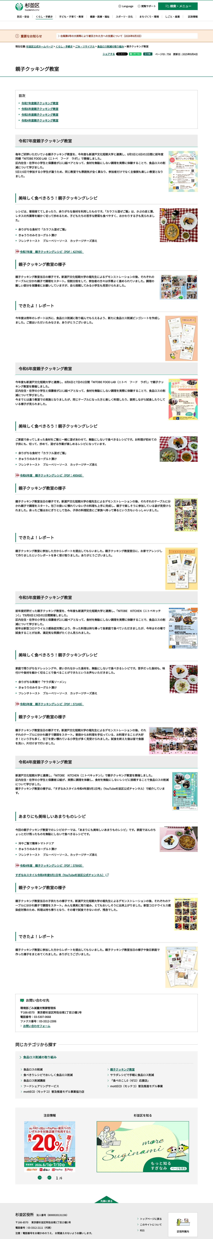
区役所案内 (183, 1223)
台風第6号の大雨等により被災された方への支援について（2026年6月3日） (101, 27)
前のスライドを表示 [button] (40, 1169)
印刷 (149, 45)
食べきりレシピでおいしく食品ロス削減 (48, 1066)
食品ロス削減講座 (34, 1072)
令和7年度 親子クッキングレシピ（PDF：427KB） (52, 243)
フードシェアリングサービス (41, 1077)
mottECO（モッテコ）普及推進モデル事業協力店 (53, 1083)
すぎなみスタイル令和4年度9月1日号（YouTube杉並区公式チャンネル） (62, 866)
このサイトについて (151, 1216)
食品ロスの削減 (33, 1060)
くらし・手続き (64, 37)
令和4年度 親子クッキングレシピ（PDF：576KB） (52, 857)
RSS (142, 1221)
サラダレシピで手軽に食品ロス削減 (132, 1066)
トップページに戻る (151, 1210)
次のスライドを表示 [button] (49, 1169)
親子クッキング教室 (122, 1060)
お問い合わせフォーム (36, 1017)
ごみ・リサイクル (85, 37)
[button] (125, 6)
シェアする (109, 45)
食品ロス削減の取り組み (110, 37)
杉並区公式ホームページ (39, 37)
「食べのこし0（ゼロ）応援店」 (130, 1072)
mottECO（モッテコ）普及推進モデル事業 (136, 1077)
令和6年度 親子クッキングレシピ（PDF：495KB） (52, 466)
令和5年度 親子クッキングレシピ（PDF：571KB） (52, 695)
